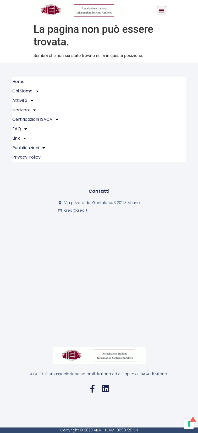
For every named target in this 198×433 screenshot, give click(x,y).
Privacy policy (26, 157)
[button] (161, 10)
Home (18, 82)
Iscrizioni (24, 110)
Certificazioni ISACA (35, 119)
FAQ (20, 129)
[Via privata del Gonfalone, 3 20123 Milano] (99, 280)
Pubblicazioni (29, 148)
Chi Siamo (25, 91)
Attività (23, 100)
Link (19, 138)
